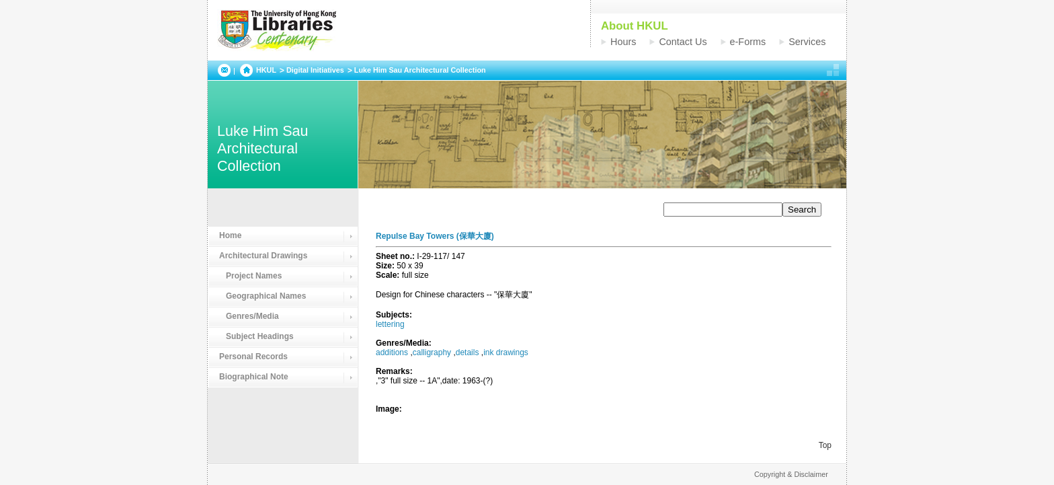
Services (806, 41)
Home (230, 235)
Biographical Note (253, 376)
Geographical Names (262, 296)
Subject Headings (256, 336)
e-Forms (748, 41)
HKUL (266, 70)
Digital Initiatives (315, 70)
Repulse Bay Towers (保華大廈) (435, 236)
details (467, 352)
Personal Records (253, 356)
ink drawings (505, 352)
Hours (623, 41)
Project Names (250, 276)
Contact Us (682, 41)
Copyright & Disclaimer (791, 474)
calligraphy (432, 352)
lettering (390, 324)
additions (392, 352)
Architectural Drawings (263, 255)
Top (825, 445)
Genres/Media (249, 316)
